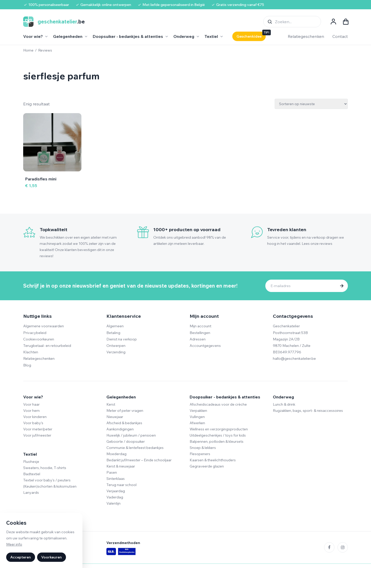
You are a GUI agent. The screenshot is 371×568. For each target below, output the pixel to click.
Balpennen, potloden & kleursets (216, 441)
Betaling (113, 332)
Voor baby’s (33, 423)
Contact (340, 36)
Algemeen (115, 326)
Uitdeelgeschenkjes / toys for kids (218, 435)
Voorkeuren (51, 557)
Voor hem (31, 410)
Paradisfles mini (40, 178)
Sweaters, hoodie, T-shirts (44, 467)
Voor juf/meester (37, 435)
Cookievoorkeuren (38, 339)
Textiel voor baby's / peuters (47, 480)
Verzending (115, 352)
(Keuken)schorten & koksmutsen (50, 486)
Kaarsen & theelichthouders (213, 460)
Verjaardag (115, 491)
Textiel (30, 454)
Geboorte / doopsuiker (125, 441)
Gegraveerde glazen (207, 466)
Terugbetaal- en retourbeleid (47, 345)
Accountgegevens (205, 345)
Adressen (198, 339)
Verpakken (198, 410)
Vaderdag (114, 497)
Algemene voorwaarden (43, 326)
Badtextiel (31, 474)
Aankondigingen (120, 429)
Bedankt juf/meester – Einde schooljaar (139, 460)
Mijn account (200, 326)
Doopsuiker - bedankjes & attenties (225, 396)
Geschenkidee (249, 36)
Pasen (111, 472)
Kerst (110, 404)
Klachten (30, 352)
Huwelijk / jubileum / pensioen (131, 435)
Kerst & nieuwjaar (120, 466)
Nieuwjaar (114, 416)
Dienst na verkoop (121, 339)
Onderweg (283, 396)
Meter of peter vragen (124, 410)
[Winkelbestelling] (311, 104)
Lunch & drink (284, 404)
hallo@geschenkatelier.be (294, 358)
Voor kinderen (35, 416)
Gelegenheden (121, 396)
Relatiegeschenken (306, 36)
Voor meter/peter (37, 429)
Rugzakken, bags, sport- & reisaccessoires (308, 410)
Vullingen (197, 416)
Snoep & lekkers (203, 447)
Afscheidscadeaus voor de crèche (218, 404)
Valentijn (113, 503)
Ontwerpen (115, 345)
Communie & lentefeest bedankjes (135, 447)
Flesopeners (200, 454)
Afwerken (197, 423)
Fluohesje (31, 461)
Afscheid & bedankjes (124, 423)
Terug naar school (121, 484)
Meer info (14, 544)
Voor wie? (33, 396)
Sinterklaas (115, 478)
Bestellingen (200, 332)
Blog (27, 365)
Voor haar (31, 404)
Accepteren (20, 557)
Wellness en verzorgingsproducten (219, 429)
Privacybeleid (34, 332)
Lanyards (31, 492)
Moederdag (116, 454)
